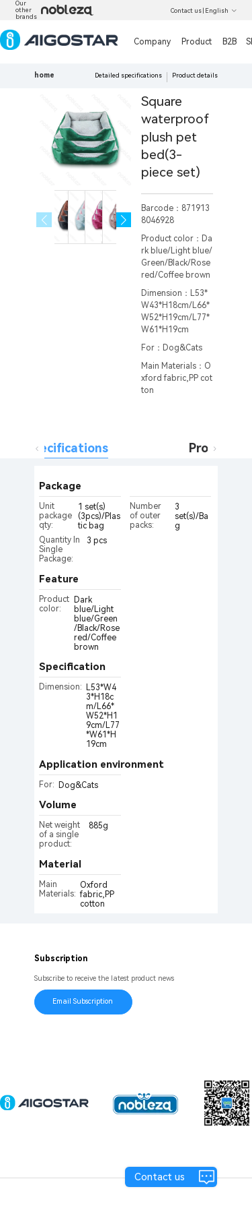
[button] (124, 220)
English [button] (221, 10)
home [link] (44, 75)
